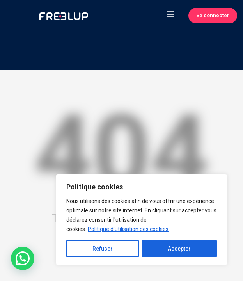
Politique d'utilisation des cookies (128, 229)
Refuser (102, 248)
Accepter (179, 248)
